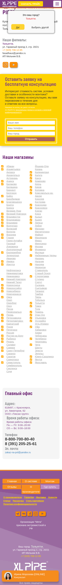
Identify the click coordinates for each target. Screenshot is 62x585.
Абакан (10, 166)
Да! (18, 27)
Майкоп (39, 234)
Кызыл (38, 217)
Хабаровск (40, 330)
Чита (37, 344)
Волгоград (11, 225)
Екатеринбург (13, 252)
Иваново (11, 258)
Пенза (9, 309)
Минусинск (41, 243)
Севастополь (13, 362)
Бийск (9, 196)
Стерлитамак (42, 276)
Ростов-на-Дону (14, 335)
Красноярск (41, 208)
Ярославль (41, 362)
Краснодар (41, 205)
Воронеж (11, 234)
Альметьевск (13, 169)
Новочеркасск (13, 294)
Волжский (11, 228)
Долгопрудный (14, 249)
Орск (9, 306)
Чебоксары (41, 335)
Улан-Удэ (40, 315)
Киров (38, 187)
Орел (9, 300)
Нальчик (39, 261)
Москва (39, 246)
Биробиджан (13, 199)
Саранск (10, 353)
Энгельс (39, 353)
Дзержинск (12, 246)
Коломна (39, 190)
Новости (52, 497)
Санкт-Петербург (15, 350)
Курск (38, 214)
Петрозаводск (13, 318)
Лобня (38, 225)
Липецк (39, 222)
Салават (11, 344)
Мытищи (39, 252)
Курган (38, 211)
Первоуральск (14, 312)
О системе (31, 481)
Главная (12, 481)
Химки (38, 332)
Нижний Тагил (13, 282)
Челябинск (40, 338)
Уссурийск (40, 321)
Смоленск (11, 368)
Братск (10, 205)
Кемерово (40, 181)
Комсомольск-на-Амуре (44, 194)
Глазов (10, 237)
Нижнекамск (13, 276)
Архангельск (13, 175)
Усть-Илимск (42, 324)
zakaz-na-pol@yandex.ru (18, 452)
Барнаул (11, 190)
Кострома (40, 202)
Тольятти (40, 303)
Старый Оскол (43, 273)
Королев (39, 199)
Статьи (6, 501)
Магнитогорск (42, 231)
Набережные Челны (46, 255)
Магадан (39, 228)
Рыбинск (11, 338)
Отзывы (12, 486)
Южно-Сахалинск (44, 356)
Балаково (11, 184)
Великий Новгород (16, 214)
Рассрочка (18, 501)
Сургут (38, 282)
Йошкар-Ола (42, 166)
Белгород (11, 193)
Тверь (38, 297)
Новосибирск (13, 291)
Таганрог (39, 291)
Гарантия (29, 497)
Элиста (39, 350)
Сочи (9, 371)
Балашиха (12, 187)
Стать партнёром (35, 501)
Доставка (41, 497)
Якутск (38, 359)
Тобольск (40, 300)
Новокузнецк (13, 285)
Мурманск (40, 249)
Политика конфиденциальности (20, 504)
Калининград (42, 172)
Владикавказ (13, 220)
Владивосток (13, 217)
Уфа (37, 327)
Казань (38, 169)
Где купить (50, 486)
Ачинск (10, 181)
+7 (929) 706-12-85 (12, 50)
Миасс (38, 240)
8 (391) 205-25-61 (21, 443)
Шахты (38, 347)
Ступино (39, 279)
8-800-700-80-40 (20, 439)
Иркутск (10, 264)
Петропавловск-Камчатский (14, 322)
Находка (39, 264)
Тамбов (39, 294)
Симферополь (14, 365)
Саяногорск (12, 359)
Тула (37, 309)
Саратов (11, 356)
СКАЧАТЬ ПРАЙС (30, 4)
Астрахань (12, 178)
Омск (9, 297)
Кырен (38, 220)
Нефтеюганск (13, 270)
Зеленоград (12, 255)
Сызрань (39, 285)
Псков (9, 327)
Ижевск (10, 261)
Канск (38, 178)
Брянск (10, 208)
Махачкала (41, 237)
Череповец (41, 341)
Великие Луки (13, 211)
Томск (38, 306)
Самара (10, 347)
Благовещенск (14, 202)
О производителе (31, 489)
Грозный (10, 243)
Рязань (10, 341)
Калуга (38, 175)
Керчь (38, 184)
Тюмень (39, 312)
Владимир (12, 222)
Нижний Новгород (16, 279)
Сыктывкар (41, 288)
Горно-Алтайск (14, 240)
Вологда (10, 231)
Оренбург (11, 303)
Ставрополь (41, 270)
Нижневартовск (14, 273)
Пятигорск (11, 330)
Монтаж (49, 481)
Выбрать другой (40, 27)
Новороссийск (13, 288)
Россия (10, 332)
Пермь (10, 315)
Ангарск (10, 172)
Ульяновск (40, 318)
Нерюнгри (40, 267)
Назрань (39, 258)
